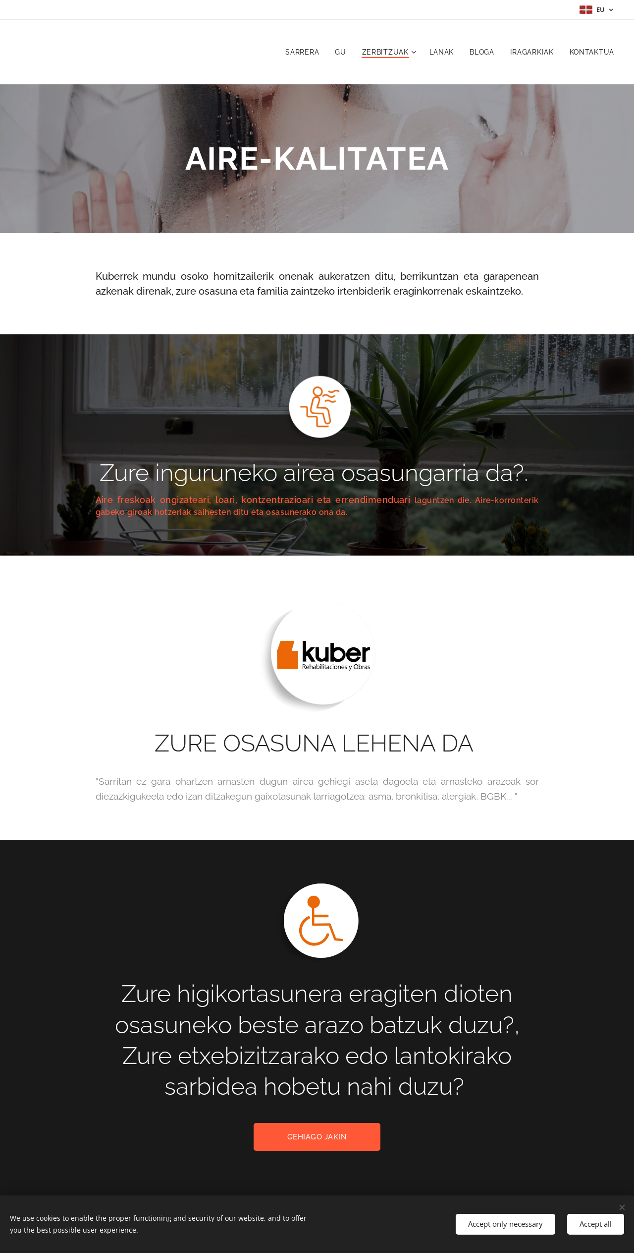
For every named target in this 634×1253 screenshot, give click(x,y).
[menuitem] (305, 52)
